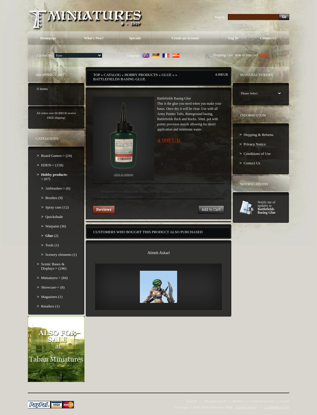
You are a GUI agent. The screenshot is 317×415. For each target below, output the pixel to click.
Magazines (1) (51, 297)
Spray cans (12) (57, 207)
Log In (233, 38)
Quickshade (54, 217)
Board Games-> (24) (56, 155)
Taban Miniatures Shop (217, 407)
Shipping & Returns (258, 135)
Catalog (112, 75)
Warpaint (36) (55, 226)
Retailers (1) (50, 306)
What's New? (93, 38)
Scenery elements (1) (61, 254)
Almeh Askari (158, 253)
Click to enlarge (123, 139)
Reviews (238, 401)
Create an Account (185, 38)
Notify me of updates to (266, 207)
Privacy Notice (255, 144)
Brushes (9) (53, 198)
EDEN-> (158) (52, 165)
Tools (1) (52, 245)
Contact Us (268, 38)
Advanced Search (214, 401)
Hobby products (141, 75)
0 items (264, 55)
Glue (167, 75)
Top (96, 75)
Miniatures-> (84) (54, 278)
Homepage (48, 38)
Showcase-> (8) (52, 287)
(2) (51, 235)
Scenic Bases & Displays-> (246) (53, 266)
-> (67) (54, 176)
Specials (135, 38)
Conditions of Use (257, 153)
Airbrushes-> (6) (57, 188)
